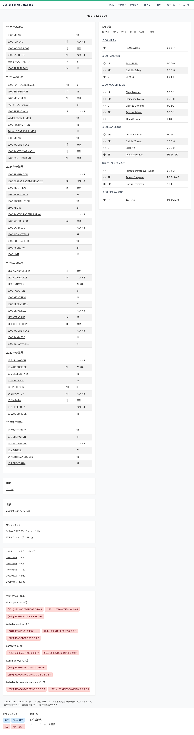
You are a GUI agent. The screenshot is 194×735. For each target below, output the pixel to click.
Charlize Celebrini (135, 105)
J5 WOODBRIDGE (17, 367)
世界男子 (122, 5)
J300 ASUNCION (16, 247)
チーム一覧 (184, 5)
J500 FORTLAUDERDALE (21, 85)
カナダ (9, 489)
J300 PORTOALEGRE (19, 241)
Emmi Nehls (132, 63)
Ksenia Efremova (135, 184)
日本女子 (159, 5)
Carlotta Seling (133, 70)
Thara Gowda (133, 119)
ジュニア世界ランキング (19, 530)
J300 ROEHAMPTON (19, 124)
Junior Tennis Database (18, 4)
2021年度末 (11, 582)
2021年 (151, 32)
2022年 (142, 32)
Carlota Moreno (134, 141)
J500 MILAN (14, 35)
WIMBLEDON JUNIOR (19, 118)
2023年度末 (11, 569)
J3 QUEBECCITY (17, 407)
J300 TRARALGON (18, 68)
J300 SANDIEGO (16, 55)
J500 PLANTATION (18, 174)
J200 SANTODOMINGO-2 (21, 151)
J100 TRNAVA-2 (16, 284)
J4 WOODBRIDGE (17, 443)
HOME (111, 5)
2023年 (133, 32)
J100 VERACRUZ (16, 317)
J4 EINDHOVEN (16, 387)
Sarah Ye (130, 148)
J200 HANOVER (16, 41)
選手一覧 (171, 5)
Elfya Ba (130, 76)
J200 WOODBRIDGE (18, 48)
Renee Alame (133, 47)
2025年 (115, 32)
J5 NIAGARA (14, 400)
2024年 (124, 32)
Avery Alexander (134, 154)
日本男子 (146, 5)
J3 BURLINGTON (17, 360)
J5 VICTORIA (15, 450)
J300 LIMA (13, 254)
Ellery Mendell (133, 92)
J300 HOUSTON (16, 290)
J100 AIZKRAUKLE (17, 277)
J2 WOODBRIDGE (17, 413)
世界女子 (134, 5)
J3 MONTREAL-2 (17, 430)
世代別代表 (36, 719)
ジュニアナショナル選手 (42, 724)
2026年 (105, 32)
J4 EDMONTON (16, 393)
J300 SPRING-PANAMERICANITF (25, 181)
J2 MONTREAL (16, 380)
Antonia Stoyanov (135, 177)
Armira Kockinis (134, 134)
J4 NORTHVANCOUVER (20, 456)
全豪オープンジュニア (19, 61)
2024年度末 (11, 563)
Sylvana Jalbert (134, 112)
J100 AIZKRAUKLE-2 (19, 270)
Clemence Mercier (135, 99)
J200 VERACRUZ (17, 310)
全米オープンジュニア (19, 104)
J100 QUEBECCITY (18, 324)
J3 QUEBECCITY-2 (18, 373)
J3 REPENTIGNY (16, 463)
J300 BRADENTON (18, 91)
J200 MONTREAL (17, 98)
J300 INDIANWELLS (18, 234)
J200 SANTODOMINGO (20, 158)
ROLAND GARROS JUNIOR (22, 131)
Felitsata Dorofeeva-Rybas (140, 170)
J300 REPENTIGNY (18, 111)
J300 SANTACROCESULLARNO (24, 214)
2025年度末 (11, 557)
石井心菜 (130, 199)
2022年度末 (11, 576)
